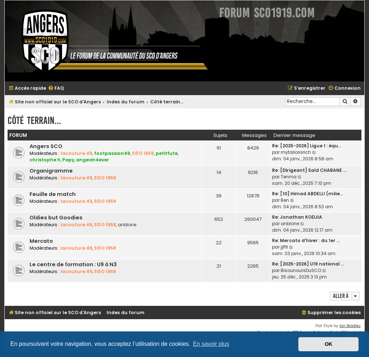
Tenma (289, 177)
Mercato (41, 241)
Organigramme (51, 170)
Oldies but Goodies (56, 217)
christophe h (45, 160)
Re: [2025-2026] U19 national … (308, 264)
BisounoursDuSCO (301, 270)
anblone (127, 225)
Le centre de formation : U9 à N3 (73, 264)
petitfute (167, 153)
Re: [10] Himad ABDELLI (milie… (307, 194)
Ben (285, 200)
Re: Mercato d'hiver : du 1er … (306, 240)
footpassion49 (112, 153)
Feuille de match (53, 194)
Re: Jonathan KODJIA (297, 217)
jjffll (284, 247)
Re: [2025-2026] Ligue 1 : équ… (306, 146)
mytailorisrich (296, 152)
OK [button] (329, 344)
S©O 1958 (143, 153)
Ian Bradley (350, 326)
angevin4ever (92, 160)
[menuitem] (56, 88)
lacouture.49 (76, 153)
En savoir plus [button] (211, 344)
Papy (68, 160)
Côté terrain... (34, 120)
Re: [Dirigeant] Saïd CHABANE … (309, 170)
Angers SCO (46, 146)
